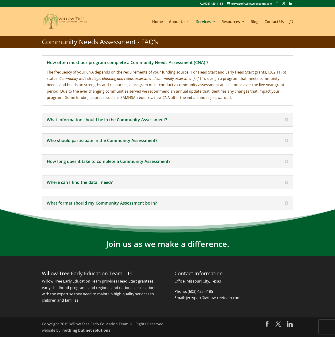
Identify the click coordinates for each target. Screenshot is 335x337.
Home (157, 22)
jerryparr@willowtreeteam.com (213, 297)
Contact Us (274, 22)
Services (203, 22)
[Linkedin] (290, 3)
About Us (177, 22)
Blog (254, 22)
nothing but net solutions (86, 330)
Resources (230, 22)
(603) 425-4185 (200, 291)
